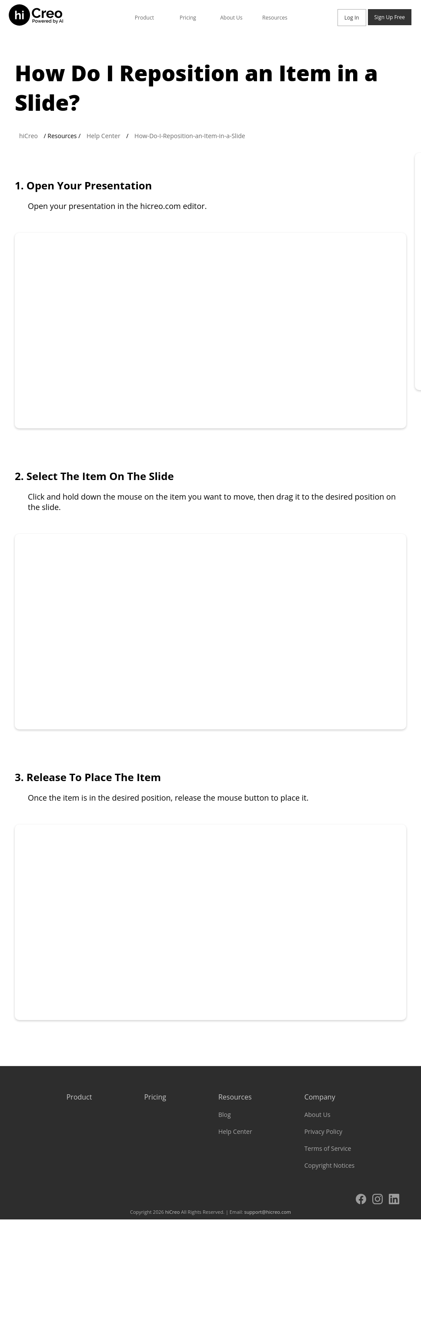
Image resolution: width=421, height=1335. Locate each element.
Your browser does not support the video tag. (210, 330)
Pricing (188, 17)
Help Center (103, 136)
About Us (231, 17)
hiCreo (28, 136)
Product (144, 17)
